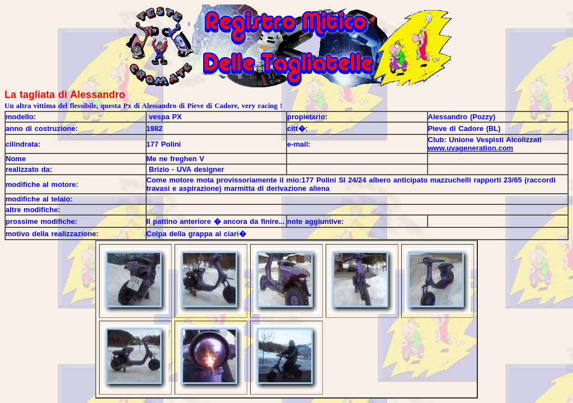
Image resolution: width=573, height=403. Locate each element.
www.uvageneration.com (471, 148)
